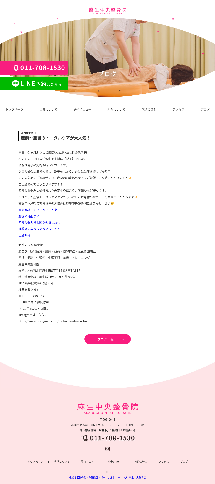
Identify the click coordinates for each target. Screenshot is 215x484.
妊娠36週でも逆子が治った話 (37, 209)
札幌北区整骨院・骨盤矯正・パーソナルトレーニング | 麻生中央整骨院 (107, 477)
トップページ (35, 462)
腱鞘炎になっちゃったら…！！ (39, 228)
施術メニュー (88, 462)
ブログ (184, 462)
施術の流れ (140, 462)
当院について (62, 462)
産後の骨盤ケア (28, 216)
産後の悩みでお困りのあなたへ (39, 222)
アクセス (164, 462)
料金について (115, 462)
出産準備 (24, 235)
